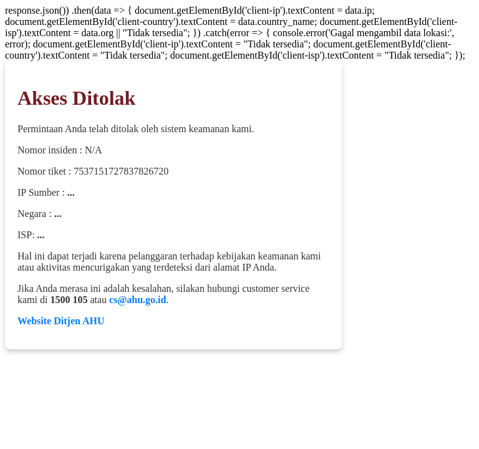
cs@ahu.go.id (137, 299)
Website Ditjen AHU (61, 321)
